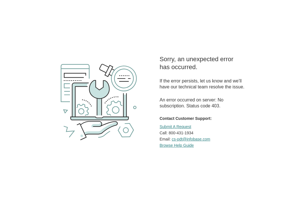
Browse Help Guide (177, 145)
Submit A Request (175, 126)
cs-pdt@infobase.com (191, 139)
